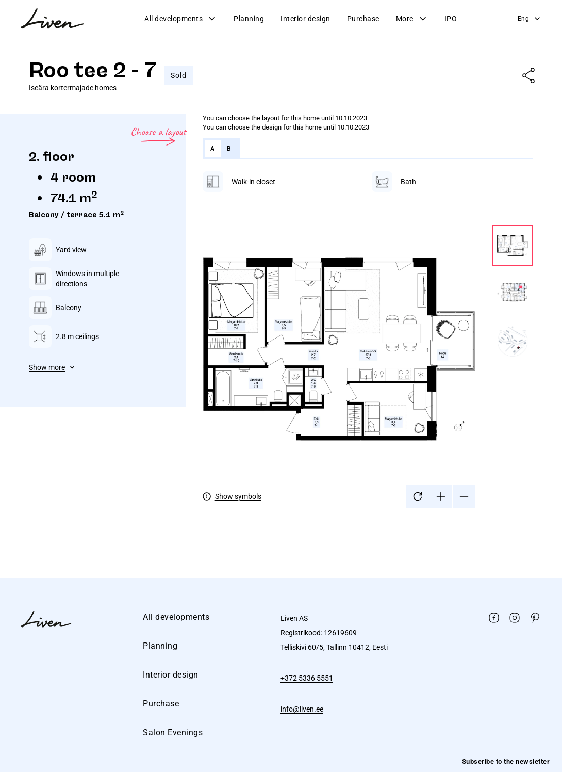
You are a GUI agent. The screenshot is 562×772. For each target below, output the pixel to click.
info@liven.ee (301, 709)
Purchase (363, 18)
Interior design (305, 18)
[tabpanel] (368, 339)
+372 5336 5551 (306, 678)
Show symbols (238, 496)
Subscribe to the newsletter (506, 761)
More (412, 18)
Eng (530, 18)
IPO (450, 18)
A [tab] (212, 148)
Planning (249, 18)
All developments (180, 18)
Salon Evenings (173, 732)
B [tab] (229, 148)
